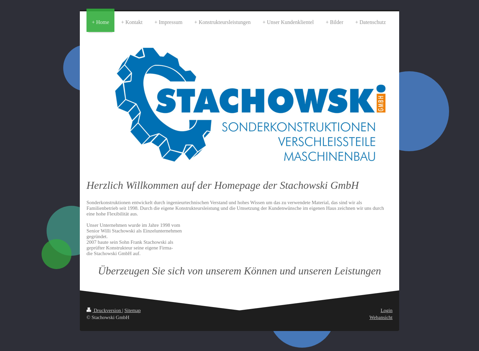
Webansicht (381, 317)
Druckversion (104, 310)
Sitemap (132, 310)
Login (387, 310)
